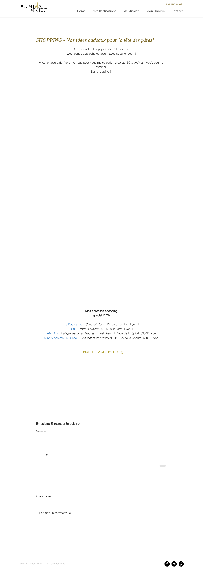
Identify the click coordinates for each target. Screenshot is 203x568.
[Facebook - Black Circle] (167, 564)
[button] (132, 11)
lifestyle (157, 436)
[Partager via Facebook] (37, 455)
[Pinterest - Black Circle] (181, 564)
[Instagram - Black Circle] (174, 564)
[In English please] (173, 3)
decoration (127, 436)
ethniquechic (59, 442)
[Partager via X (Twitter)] (46, 455)
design (138, 436)
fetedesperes (43, 436)
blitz (54, 436)
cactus (147, 436)
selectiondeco (75, 442)
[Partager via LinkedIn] (55, 455)
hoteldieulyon (113, 436)
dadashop (63, 436)
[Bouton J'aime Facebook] (49, 337)
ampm (100, 436)
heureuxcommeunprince (83, 436)
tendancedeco (43, 442)
